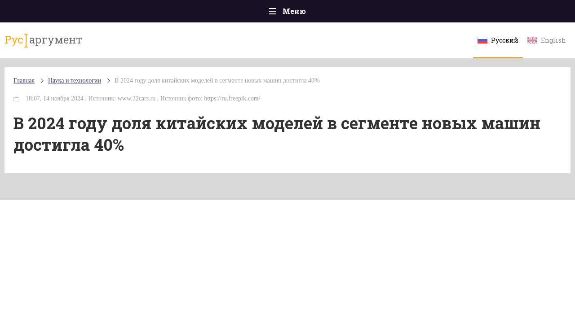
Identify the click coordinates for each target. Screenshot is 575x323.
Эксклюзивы (481, 13)
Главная (40, 13)
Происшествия (97, 13)
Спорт (307, 13)
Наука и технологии (363, 18)
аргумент (57, 44)
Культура (426, 13)
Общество (208, 13)
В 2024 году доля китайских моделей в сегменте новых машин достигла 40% (235, 89)
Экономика (261, 13)
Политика (157, 13)
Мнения (534, 13)
